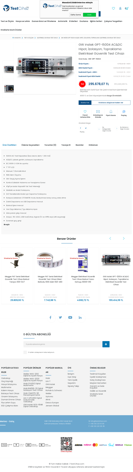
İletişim (71, 372)
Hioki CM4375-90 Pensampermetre (31, 393)
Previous (110, 236)
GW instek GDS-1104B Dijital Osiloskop (33, 404)
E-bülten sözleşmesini (36, 351)
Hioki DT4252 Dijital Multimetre (31, 383)
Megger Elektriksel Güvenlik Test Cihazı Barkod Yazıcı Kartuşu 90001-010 (83, 277)
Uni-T (48, 378)
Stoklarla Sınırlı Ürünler (11, 29)
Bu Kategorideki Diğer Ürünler (106, 128)
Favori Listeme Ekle (85, 116)
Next (124, 236)
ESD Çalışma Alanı (9, 402)
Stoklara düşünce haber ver (111, 102)
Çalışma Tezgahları (113, 21)
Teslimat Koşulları (98, 372)
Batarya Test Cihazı (10, 390)
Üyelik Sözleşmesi (98, 376)
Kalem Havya (7, 387)
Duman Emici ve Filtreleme (44, 21)
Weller (48, 390)
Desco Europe (52, 399)
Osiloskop (5, 375)
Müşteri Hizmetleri (98, 382)
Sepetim (72, 382)
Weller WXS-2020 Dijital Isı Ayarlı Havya (32, 378)
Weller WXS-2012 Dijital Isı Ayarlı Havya (32, 373)
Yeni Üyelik (72, 379)
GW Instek (50, 381)
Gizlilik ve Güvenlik (98, 390)
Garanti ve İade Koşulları (97, 386)
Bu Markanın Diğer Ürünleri (124, 127)
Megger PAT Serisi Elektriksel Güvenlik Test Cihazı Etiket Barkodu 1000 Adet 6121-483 (50, 278)
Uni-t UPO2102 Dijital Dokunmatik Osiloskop (32, 399)
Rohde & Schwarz (54, 387)
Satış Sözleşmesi (97, 379)
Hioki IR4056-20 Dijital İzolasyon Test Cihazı (33, 388)
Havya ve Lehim (23, 21)
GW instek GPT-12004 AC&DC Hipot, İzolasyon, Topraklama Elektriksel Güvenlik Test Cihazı (116, 278)
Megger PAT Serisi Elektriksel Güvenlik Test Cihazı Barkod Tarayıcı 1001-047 (17, 278)
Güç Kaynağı (7, 378)
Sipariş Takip (73, 385)
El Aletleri (73, 21)
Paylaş (124, 115)
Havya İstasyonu (9, 381)
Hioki (48, 375)
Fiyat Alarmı (111, 115)
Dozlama (84, 21)
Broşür (7, 222)
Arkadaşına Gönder (98, 116)
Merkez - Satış (7, 420)
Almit (48, 396)
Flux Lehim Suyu (8, 399)
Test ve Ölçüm (7, 21)
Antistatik (62, 21)
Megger (49, 384)
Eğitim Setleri (96, 21)
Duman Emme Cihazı (11, 396)
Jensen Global (52, 402)
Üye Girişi (72, 376)
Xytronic (49, 393)
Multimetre (6, 384)
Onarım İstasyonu (9, 393)
